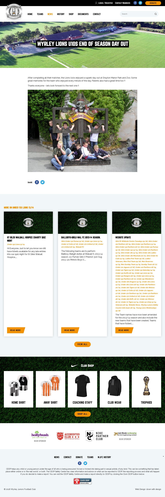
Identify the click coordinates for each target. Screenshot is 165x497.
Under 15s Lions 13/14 (15, 244)
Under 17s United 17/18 (88, 244)
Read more (15, 330)
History (60, 14)
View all (82, 344)
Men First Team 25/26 (132, 261)
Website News (134, 305)
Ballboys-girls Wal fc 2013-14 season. (80, 237)
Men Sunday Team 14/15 (130, 264)
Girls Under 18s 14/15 (129, 253)
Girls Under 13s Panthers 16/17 (127, 247)
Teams (40, 14)
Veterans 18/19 (121, 305)
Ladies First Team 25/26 (134, 259)
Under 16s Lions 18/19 (130, 285)
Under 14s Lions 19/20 (143, 273)
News (50, 14)
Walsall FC (80, 247)
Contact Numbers (122, 3)
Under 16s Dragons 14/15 (131, 282)
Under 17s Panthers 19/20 (131, 293)
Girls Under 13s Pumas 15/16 (72, 241)
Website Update (123, 237)
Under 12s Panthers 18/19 (145, 267)
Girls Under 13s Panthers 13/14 (143, 244)
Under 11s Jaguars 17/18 (124, 267)
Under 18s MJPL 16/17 (130, 299)
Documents (83, 14)
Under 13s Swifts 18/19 (124, 273)
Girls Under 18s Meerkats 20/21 (133, 256)
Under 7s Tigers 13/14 (129, 302)
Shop (71, 14)
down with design (153, 489)
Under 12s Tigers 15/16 (124, 270)
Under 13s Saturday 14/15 (144, 270)
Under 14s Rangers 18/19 (125, 276)
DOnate (153, 3)
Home (30, 14)
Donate (79, 457)
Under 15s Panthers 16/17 (125, 279)
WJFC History (104, 457)
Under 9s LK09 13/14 (147, 302)
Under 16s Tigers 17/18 (130, 288)
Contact (97, 14)
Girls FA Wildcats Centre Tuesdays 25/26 (131, 241)
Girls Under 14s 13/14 (129, 250)
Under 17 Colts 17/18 (69, 244)
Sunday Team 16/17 (149, 264)
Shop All (83, 414)
